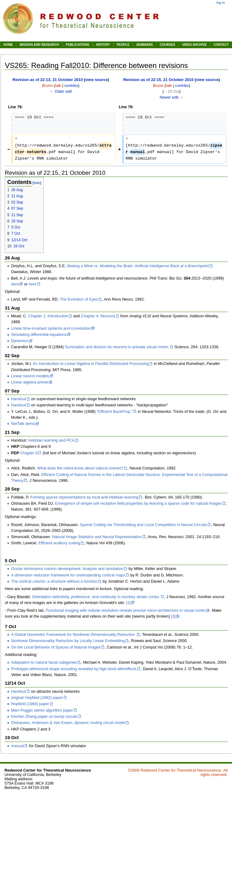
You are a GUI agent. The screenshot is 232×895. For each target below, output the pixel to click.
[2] (173, 616)
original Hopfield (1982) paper (37, 698)
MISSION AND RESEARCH (39, 44)
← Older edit (61, 91)
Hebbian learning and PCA (51, 440)
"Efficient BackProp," (115, 411)
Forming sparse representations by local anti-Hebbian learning (84, 497)
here (15, 284)
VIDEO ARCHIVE (194, 44)
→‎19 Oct (171, 91)
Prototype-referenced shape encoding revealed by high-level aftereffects (74, 669)
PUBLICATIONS (77, 44)
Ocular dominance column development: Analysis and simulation (67, 569)
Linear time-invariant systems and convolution (51, 328)
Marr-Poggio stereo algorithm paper (42, 710)
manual (17, 746)
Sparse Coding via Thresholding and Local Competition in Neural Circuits (143, 525)
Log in (221, 2)
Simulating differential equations (39, 334)
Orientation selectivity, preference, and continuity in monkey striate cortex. (96, 597)
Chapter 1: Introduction (48, 316)
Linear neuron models (30, 376)
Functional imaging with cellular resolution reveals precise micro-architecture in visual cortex (126, 610)
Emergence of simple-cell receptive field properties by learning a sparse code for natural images (138, 503)
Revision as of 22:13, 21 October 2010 (47, 80)
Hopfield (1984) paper (30, 704)
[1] (128, 603)
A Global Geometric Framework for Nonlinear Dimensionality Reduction (73, 634)
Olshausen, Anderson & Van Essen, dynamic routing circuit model (68, 723)
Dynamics (19, 341)
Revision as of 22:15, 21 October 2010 (158, 80)
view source (96, 80)
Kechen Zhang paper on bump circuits (44, 716)
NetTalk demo (23, 424)
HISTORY (103, 44)
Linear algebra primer (30, 382)
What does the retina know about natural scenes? (80, 468)
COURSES (167, 44)
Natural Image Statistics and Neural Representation (97, 537)
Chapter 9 (28, 453)
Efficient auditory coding (59, 543)
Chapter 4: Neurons (98, 316)
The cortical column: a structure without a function (54, 581)
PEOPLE (123, 44)
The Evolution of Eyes (79, 299)
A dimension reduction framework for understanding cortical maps (68, 575)
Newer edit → (171, 97)
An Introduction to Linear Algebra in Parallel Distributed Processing (91, 364)
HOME (8, 44)
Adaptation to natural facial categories (44, 662)
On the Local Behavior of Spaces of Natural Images (56, 647)
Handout (18, 399)
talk (58, 86)
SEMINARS (144, 44)
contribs (71, 86)
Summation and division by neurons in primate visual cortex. (117, 347)
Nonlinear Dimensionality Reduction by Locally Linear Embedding (68, 641)
